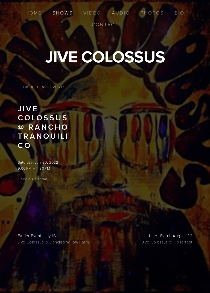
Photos (152, 13)
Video (92, 13)
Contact (105, 24)
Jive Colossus (105, 56)
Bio (180, 13)
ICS (56, 178)
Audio (121, 13)
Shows (62, 13)
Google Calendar (32, 178)
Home (33, 13)
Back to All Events (44, 87)
